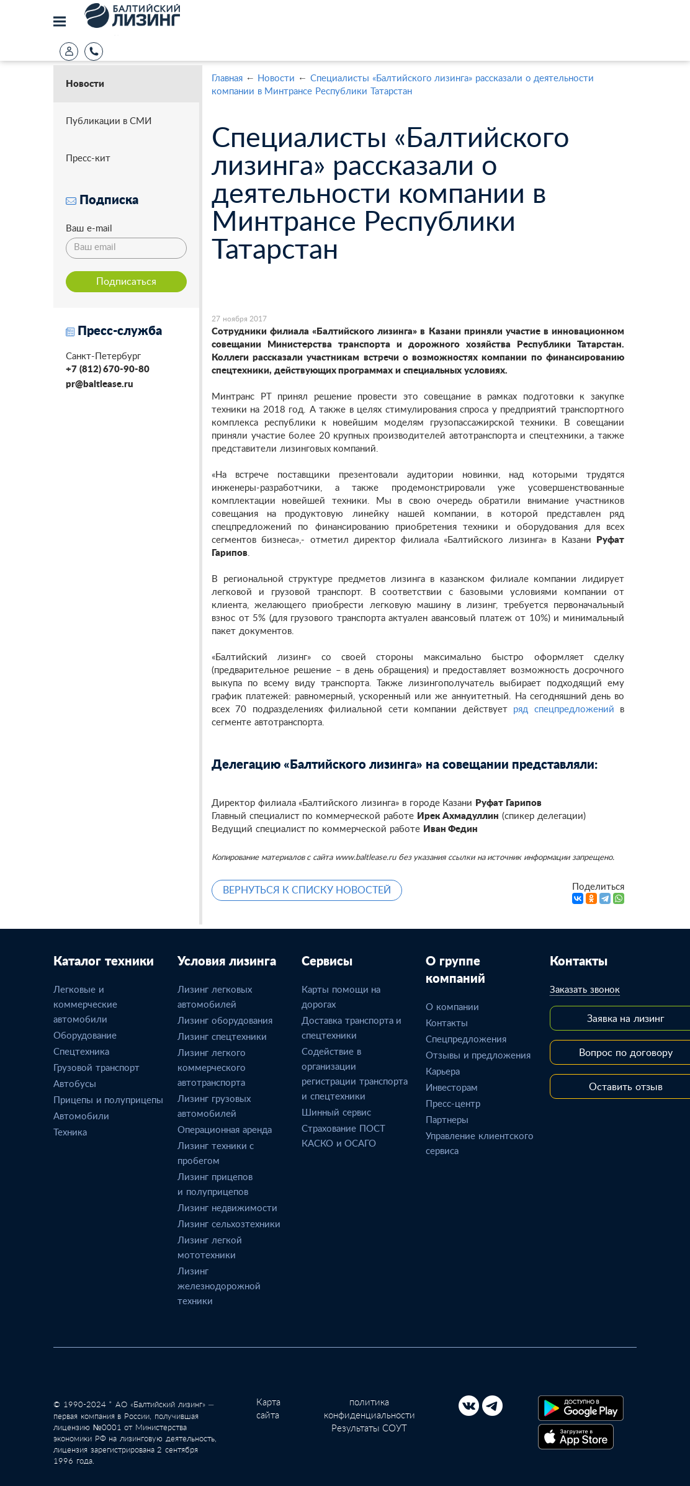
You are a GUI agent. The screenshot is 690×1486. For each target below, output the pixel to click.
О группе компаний (455, 969)
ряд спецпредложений (563, 708)
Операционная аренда (224, 1129)
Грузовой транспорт (96, 1067)
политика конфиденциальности (369, 1408)
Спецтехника (81, 1051)
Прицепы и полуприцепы (108, 1099)
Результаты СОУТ (369, 1427)
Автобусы (74, 1083)
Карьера (443, 1071)
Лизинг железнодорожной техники (219, 1285)
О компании (452, 1006)
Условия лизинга (226, 960)
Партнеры (447, 1119)
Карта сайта (268, 1408)
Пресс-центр (453, 1103)
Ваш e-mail (89, 228)
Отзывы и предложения (478, 1055)
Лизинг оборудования (224, 1020)
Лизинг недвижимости (227, 1207)
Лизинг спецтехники (222, 1036)
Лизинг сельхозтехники (228, 1223)
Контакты (447, 1022)
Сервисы (327, 960)
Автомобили (81, 1115)
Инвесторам (452, 1087)
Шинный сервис (336, 1112)
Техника (70, 1132)
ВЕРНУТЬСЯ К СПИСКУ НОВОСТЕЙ (307, 890)
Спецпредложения (466, 1038)
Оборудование (85, 1035)
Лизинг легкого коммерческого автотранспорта (211, 1067)
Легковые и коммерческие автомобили (85, 1004)
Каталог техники (103, 960)
